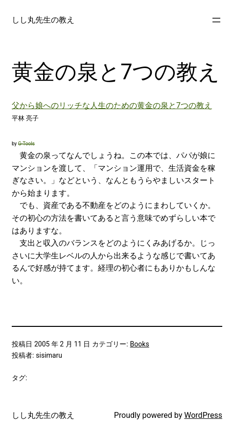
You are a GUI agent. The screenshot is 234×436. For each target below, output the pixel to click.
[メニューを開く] (216, 20)
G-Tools (26, 143)
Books (139, 344)
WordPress (203, 415)
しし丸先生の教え (43, 19)
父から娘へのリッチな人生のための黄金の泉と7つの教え (112, 105)
